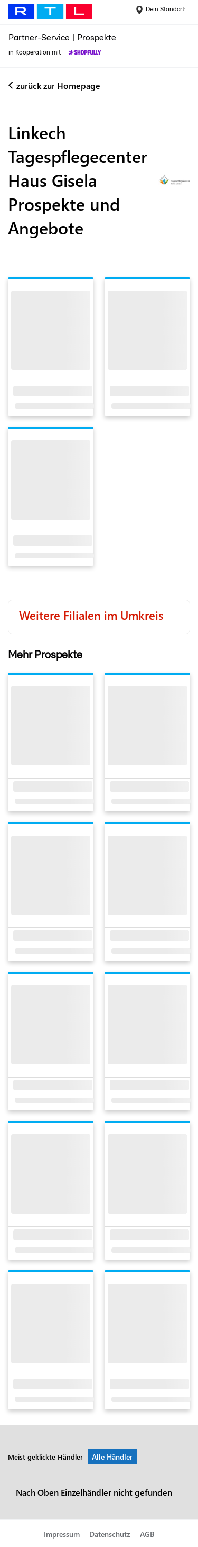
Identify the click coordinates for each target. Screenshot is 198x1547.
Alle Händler (112, 1457)
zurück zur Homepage (58, 85)
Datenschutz (109, 1534)
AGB (147, 1534)
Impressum (62, 1534)
